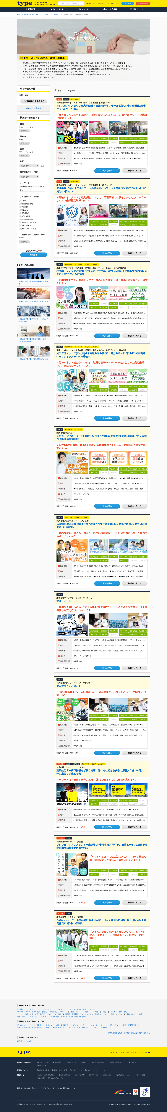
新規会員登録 (143, 3)
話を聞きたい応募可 (28, 229)
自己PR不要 (25, 216)
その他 (95, 1012)
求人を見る (107, 170)
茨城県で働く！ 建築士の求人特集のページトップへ (128, 1052)
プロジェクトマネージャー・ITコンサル (103, 1025)
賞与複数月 (25, 213)
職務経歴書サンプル (118, 1062)
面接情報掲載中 (27, 219)
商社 (112, 1014)
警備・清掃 (21, 1017)
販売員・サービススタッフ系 (74, 1025)
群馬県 (19, 1041)
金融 (59, 1014)
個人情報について (42, 1104)
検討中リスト (71, 1062)
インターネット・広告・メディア (82, 1009)
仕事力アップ (77, 1070)
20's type (95, 1075)
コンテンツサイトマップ (96, 1070)
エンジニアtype (80, 1075)
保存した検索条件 (33, 108)
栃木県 (29, 1041)
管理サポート (63, 601)
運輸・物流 (131, 1014)
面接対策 (134, 1062)
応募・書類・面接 (60, 1070)
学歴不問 (24, 207)
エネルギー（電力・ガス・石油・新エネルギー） (69, 1017)
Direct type (107, 1075)
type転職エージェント (124, 1075)
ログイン (127, 3)
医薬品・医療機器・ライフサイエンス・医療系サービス (85, 1014)
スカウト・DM (44, 1062)
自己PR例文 (43, 1065)
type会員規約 (53, 1104)
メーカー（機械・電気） (119, 1012)
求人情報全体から (27, 187)
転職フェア (86, 1062)
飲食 (120, 1014)
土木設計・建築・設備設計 (78, 1028)
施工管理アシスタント (68, 685)
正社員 (23, 201)
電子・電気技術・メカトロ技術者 (29, 1028)
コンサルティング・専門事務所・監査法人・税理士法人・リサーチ (41, 1012)
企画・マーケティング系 (55, 1028)
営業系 (38, 1025)
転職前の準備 (44, 1070)
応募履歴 (58, 1062)
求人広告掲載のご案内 (65, 1104)
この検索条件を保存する (33, 101)
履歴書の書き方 (100, 1062)
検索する (34, 255)
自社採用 (32, 1104)
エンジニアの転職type (47, 1075)
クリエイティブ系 (52, 1025)
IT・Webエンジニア (24, 1025)
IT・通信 (20, 1009)
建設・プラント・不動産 (79, 1012)
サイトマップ (93, 3)
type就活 (42, 1078)
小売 (104, 1012)
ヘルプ (102, 3)
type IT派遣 (141, 1075)
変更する (24, 131)
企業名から (42, 187)
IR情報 (26, 1104)
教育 (140, 1014)
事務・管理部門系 (129, 1025)
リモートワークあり (28, 222)
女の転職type (65, 1075)
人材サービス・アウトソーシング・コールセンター (46, 1009)
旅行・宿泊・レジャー (38, 1017)
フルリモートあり (27, 226)
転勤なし (24, 210)
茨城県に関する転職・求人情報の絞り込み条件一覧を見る (129, 1033)
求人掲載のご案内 (113, 3)
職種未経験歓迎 (27, 204)
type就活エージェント (59, 1078)
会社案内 (20, 1104)
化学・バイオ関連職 (100, 1028)
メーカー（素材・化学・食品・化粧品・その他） (35, 1014)
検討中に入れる (134, 170)
